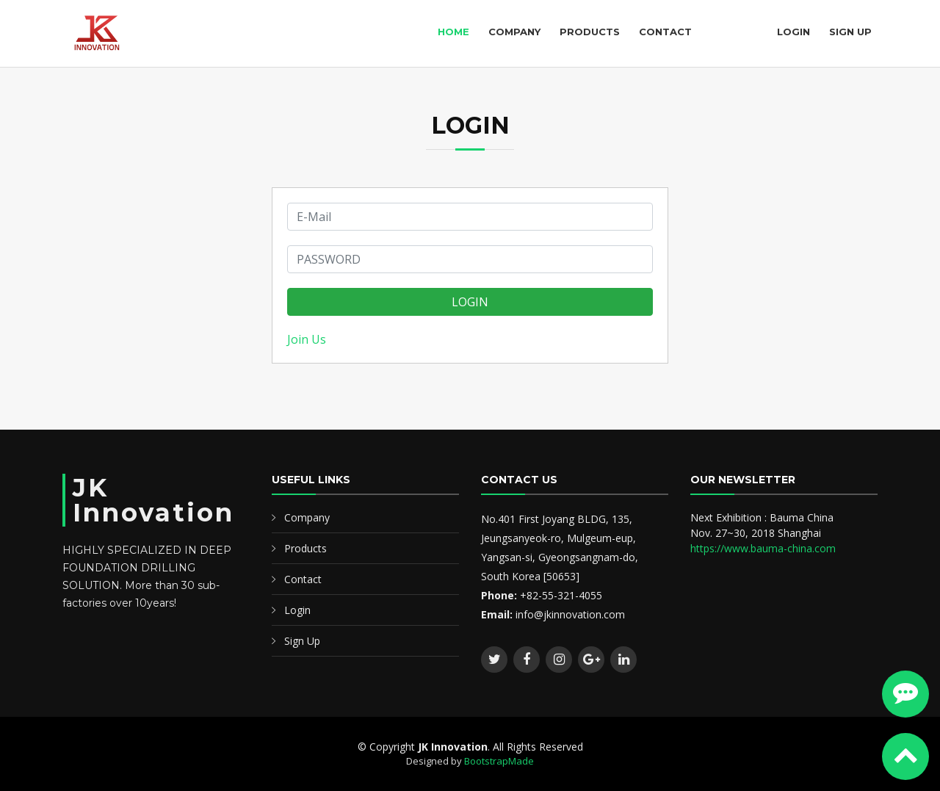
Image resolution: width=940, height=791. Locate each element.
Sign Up (850, 31)
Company (514, 31)
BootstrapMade (499, 760)
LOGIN (470, 302)
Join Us (306, 339)
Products (590, 31)
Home (453, 31)
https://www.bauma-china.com (763, 548)
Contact (665, 31)
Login (793, 31)
